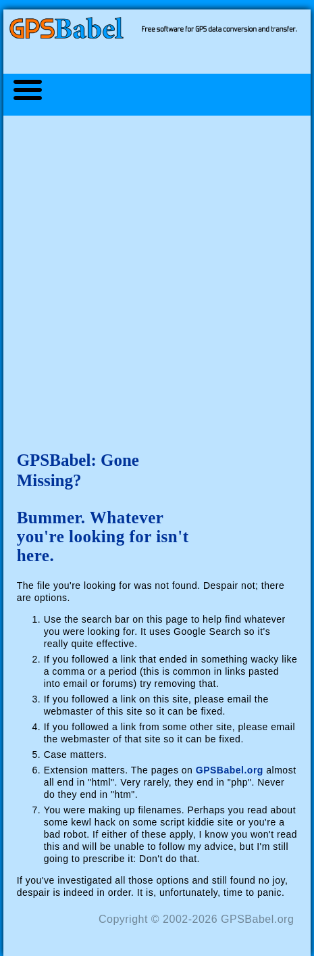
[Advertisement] (157, 275)
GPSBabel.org (229, 770)
